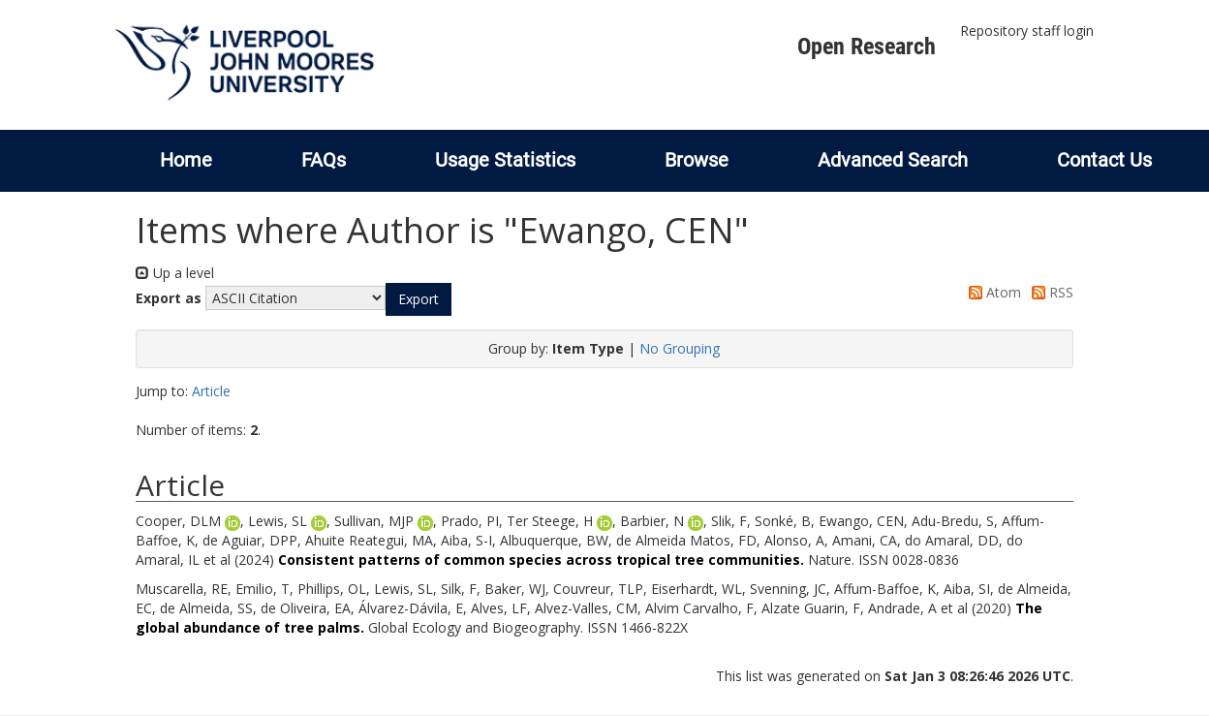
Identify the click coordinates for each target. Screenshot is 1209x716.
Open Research (866, 46)
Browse (696, 159)
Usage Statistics (505, 159)
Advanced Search (893, 159)
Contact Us (1104, 159)
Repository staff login (1027, 30)
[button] (418, 299)
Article (211, 391)
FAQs (323, 159)
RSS (1049, 292)
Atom (991, 292)
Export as (169, 298)
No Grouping (679, 348)
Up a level (175, 273)
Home (186, 159)
